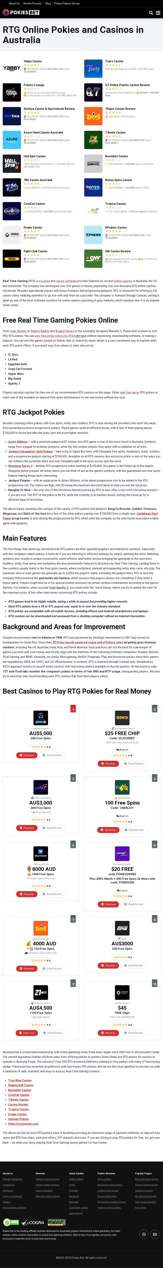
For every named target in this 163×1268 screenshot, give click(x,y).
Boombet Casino (116, 156)
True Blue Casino (20, 1080)
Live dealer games (78, 1208)
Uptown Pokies (18, 1119)
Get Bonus (108, 829)
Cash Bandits (18, 331)
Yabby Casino (33, 61)
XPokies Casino (116, 227)
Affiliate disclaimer (12, 1179)
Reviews (40, 1173)
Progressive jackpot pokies (112, 1202)
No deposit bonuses (146, 1196)
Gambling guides (144, 1190)
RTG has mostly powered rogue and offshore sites (88, 642)
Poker (72, 1185)
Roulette (73, 1190)
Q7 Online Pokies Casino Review (127, 85)
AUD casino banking (145, 1202)
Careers (7, 1202)
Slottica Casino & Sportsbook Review (49, 109)
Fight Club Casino (35, 251)
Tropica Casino (115, 204)
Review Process (32, 3)
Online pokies (76, 1179)
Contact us (8, 1185)
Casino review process (48, 1179)
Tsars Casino (114, 61)
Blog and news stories (146, 1179)
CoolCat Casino (34, 204)
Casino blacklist (44, 1190)
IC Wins (13, 354)
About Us (14, 3)
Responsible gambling (15, 1208)
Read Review (52, 755)
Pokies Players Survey (67, 3)
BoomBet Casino (19, 1090)
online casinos (123, 281)
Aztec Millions (18, 442)
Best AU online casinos (48, 1196)
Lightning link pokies (108, 1190)
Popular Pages (143, 1173)
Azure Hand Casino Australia (43, 132)
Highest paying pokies (109, 1208)
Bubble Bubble (40, 331)
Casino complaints (12, 1196)
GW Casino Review (118, 251)
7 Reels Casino (115, 132)
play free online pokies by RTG (54, 336)
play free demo (129, 392)
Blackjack (74, 1196)
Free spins (140, 1208)
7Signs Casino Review (120, 109)
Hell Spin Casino (35, 156)
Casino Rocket (18, 1105)
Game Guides (76, 1173)
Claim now (26, 1033)
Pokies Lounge (34, 85)
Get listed (8, 1190)
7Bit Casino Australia (38, 180)
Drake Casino (33, 227)
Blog (48, 3)
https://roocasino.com (23, 1124)
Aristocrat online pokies (110, 1185)
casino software (66, 281)
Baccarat (73, 1202)
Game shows (76, 1213)
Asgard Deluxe (64, 331)
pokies (45, 281)
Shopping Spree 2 (20, 466)
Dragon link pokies (107, 1196)
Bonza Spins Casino (118, 180)
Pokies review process (47, 1185)
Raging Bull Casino (20, 1085)
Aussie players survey (146, 1185)
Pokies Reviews (106, 1173)
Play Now (27, 755)
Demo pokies (104, 1179)
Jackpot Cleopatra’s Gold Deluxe (30, 451)
